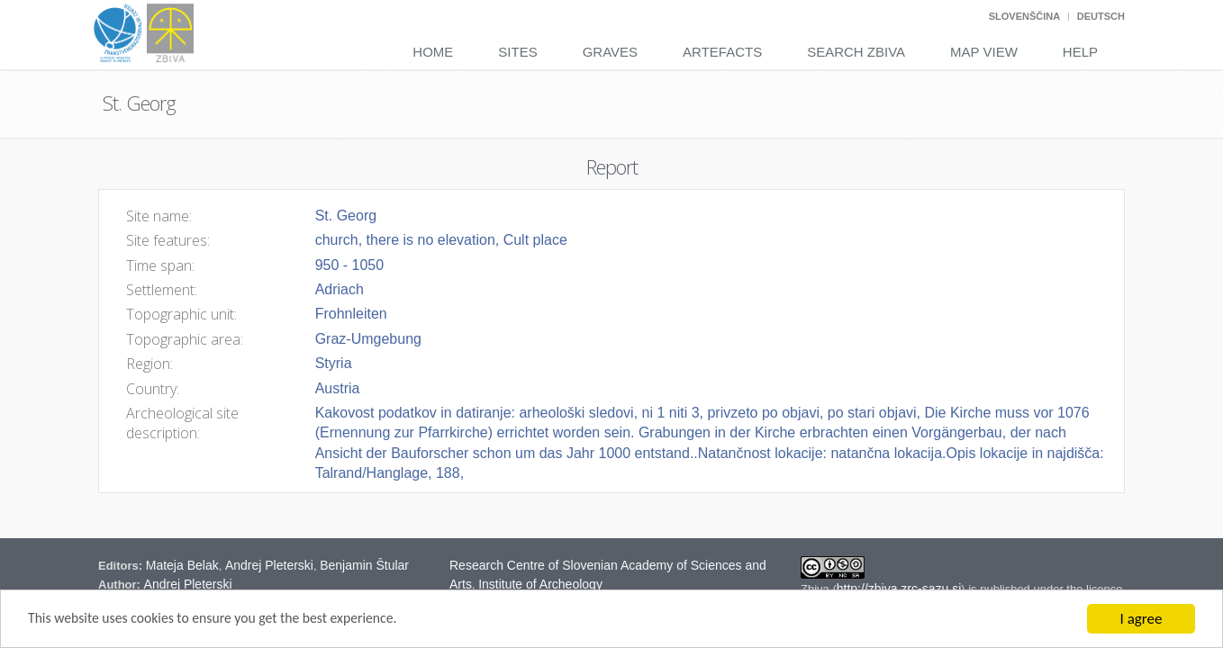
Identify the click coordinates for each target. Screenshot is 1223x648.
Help (1080, 51)
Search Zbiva (856, 51)
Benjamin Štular (364, 565)
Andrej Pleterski (269, 565)
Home (432, 51)
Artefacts (722, 51)
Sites (517, 51)
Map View (984, 51)
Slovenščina (1024, 16)
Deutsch (1101, 16)
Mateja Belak (182, 565)
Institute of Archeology (540, 584)
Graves (610, 51)
